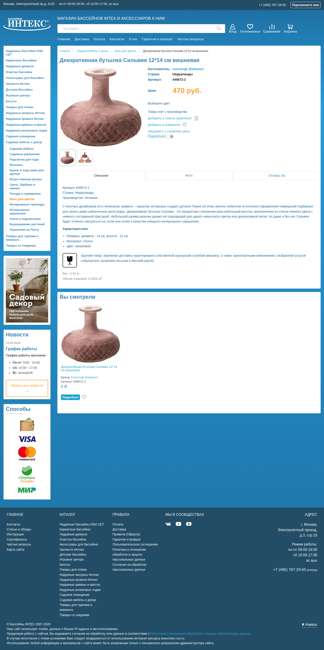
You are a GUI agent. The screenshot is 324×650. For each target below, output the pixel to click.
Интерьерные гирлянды (27, 204)
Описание (101, 175)
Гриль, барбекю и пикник (22, 186)
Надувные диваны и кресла (26, 124)
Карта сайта (15, 549)
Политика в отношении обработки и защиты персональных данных (129, 554)
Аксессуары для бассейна (25, 78)
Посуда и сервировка (25, 193)
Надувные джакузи (20, 66)
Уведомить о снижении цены (169, 131)
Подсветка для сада (24, 159)
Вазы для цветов (22, 199)
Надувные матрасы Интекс (25, 113)
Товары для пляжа (19, 107)
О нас (133, 39)
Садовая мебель (22, 148)
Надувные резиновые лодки (26, 130)
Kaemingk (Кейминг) (188, 69)
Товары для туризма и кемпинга (22, 237)
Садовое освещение (20, 136)
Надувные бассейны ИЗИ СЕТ (24, 52)
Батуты (11, 101)
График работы (21, 349)
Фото (189, 175)
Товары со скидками (21, 245)
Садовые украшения (25, 154)
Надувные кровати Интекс (25, 118)
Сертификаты (17, 539)
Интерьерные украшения (19, 211)
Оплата (99, 39)
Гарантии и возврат (157, 39)
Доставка (82, 39)
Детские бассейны (19, 89)
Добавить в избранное (164, 125)
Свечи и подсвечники (25, 218)
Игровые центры (18, 95)
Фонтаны (16, 165)
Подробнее (70, 397)
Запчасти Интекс (18, 83)
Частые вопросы (190, 39)
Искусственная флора (26, 179)
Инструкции (15, 534)
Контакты (117, 39)
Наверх (309, 624)
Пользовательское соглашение (135, 544)
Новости (17, 335)
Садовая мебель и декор (24, 142)
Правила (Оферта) (126, 534)
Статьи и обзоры (19, 529)
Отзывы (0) (277, 175)
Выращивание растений (27, 224)
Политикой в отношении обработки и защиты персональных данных (200, 633)
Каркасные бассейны (21, 60)
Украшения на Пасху (24, 229)
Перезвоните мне (305, 5)
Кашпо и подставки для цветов (27, 172)
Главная (63, 39)
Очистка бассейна (19, 72)
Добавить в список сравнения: (170, 118)
